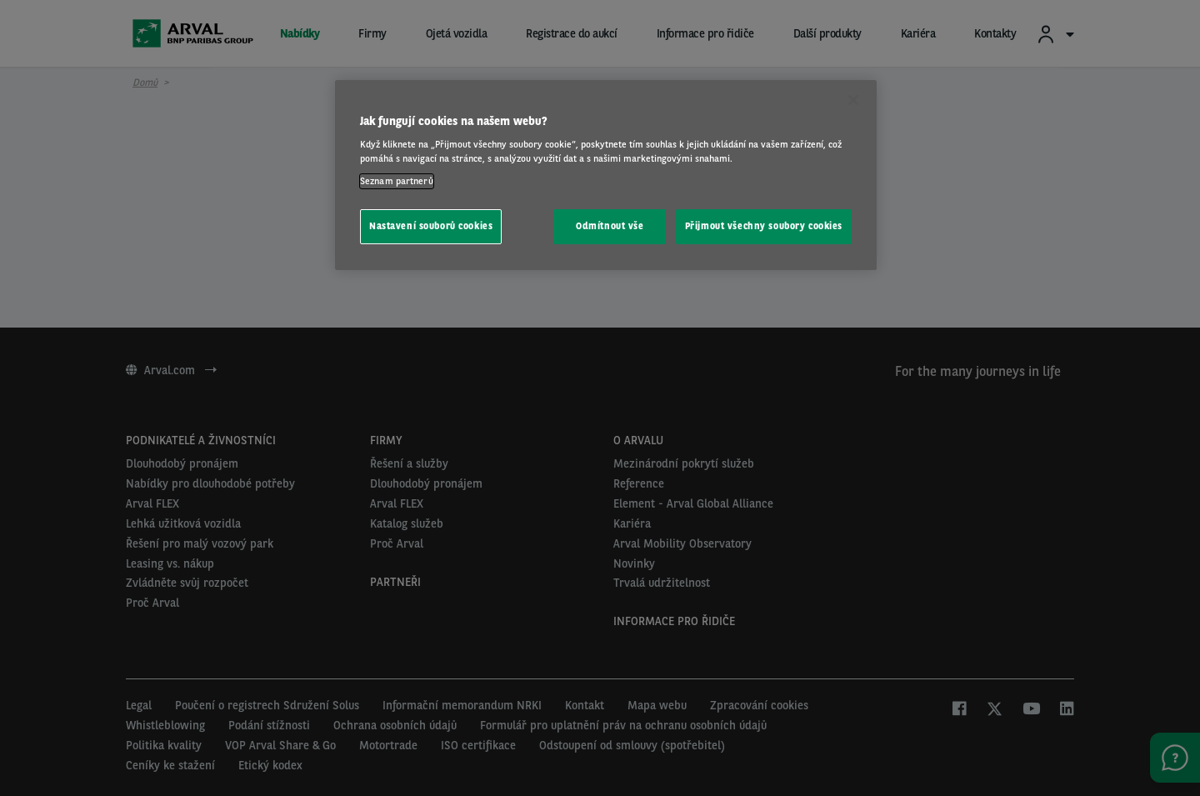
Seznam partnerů (396, 181)
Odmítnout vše (609, 226)
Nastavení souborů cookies (430, 226)
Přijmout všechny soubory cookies (763, 226)
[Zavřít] (853, 100)
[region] (606, 175)
